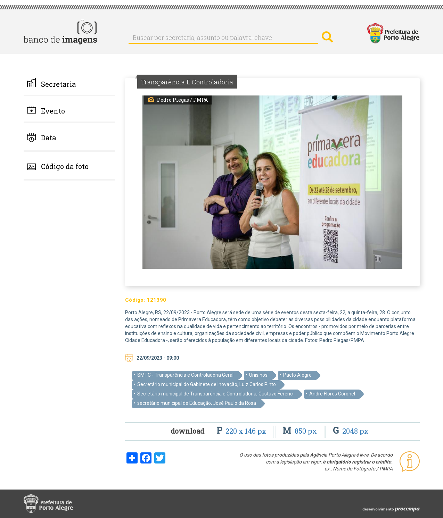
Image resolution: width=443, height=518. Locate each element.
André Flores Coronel (332, 393)
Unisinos (258, 375)
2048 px (351, 430)
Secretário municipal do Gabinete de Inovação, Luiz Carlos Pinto (206, 384)
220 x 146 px (242, 430)
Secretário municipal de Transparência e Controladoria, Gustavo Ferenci (215, 393)
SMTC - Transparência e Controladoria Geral (185, 375)
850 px (300, 430)
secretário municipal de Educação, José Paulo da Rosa (196, 403)
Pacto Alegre (297, 375)
